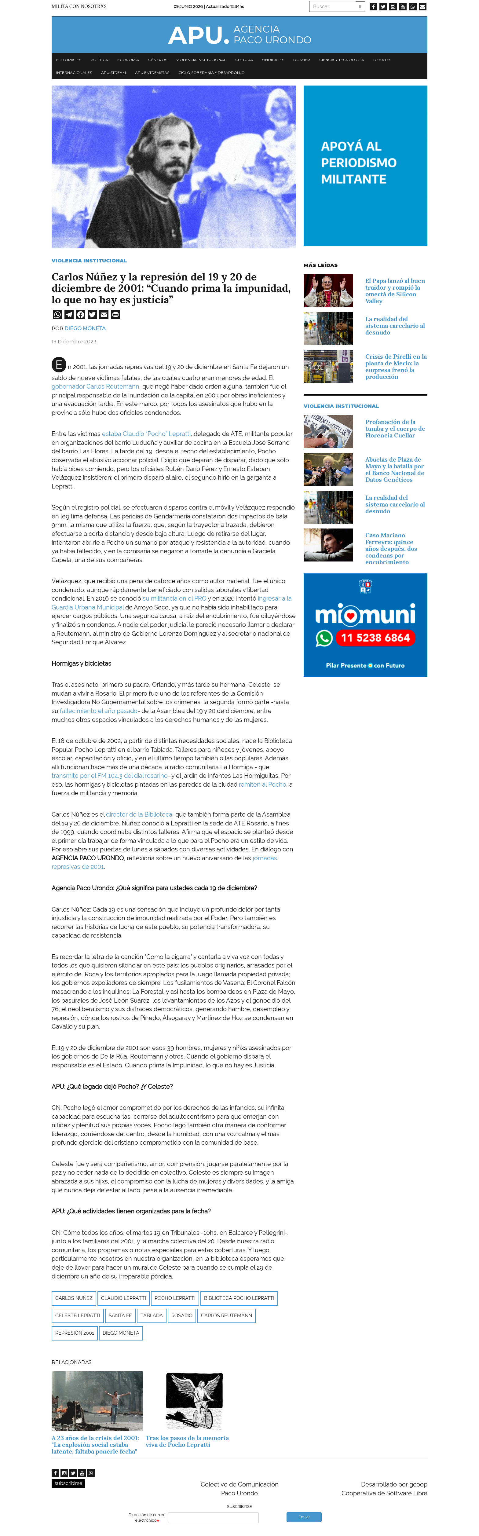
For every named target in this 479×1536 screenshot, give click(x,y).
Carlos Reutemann (226, 1315)
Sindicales (273, 59)
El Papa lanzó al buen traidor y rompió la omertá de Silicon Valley (395, 291)
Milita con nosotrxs (79, 6)
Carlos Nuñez (74, 1298)
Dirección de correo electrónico (147, 1517)
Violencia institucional (201, 59)
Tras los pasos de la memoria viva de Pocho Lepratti (187, 1441)
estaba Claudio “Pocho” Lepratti (146, 433)
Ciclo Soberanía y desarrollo (211, 72)
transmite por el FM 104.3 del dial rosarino (110, 775)
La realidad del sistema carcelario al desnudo (395, 325)
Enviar (304, 1517)
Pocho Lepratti (175, 1298)
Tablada (152, 1315)
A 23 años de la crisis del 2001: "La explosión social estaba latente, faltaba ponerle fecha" (95, 1444)
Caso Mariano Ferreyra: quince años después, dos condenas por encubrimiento (391, 548)
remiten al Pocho (262, 784)
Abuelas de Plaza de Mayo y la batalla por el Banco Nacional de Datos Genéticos (394, 469)
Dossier (301, 59)
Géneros (157, 59)
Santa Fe (120, 1315)
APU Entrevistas (152, 72)
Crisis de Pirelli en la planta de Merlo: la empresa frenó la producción (396, 367)
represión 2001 (74, 1333)
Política (99, 59)
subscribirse (68, 1483)
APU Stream (113, 72)
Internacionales (74, 72)
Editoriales (68, 59)
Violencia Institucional (89, 261)
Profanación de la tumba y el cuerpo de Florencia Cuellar (395, 428)
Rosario (181, 1315)
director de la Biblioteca (139, 814)
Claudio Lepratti (123, 1298)
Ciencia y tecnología (341, 59)
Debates (382, 59)
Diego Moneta (84, 328)
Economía (128, 59)
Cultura (244, 59)
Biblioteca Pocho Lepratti (239, 1298)
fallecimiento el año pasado (98, 711)
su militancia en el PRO (175, 598)
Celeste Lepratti (77, 1315)
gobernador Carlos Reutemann (95, 386)
